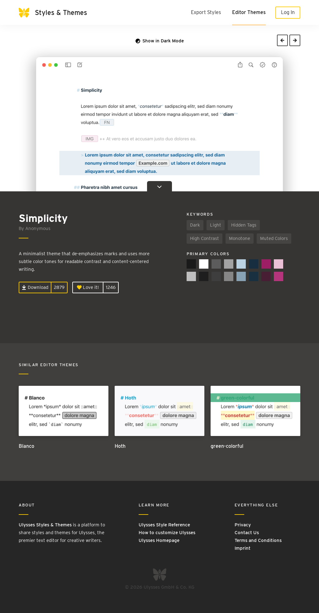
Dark (195, 225)
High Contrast (204, 238)
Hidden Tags (243, 225)
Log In (288, 12)
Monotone (239, 238)
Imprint (242, 548)
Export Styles (206, 12)
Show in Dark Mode (160, 41)
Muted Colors (274, 238)
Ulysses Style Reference (164, 525)
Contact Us (247, 532)
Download (35, 287)
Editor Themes (249, 12)
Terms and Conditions (258, 540)
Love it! (88, 287)
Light (215, 225)
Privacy (243, 525)
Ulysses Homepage (159, 540)
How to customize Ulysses (167, 532)
